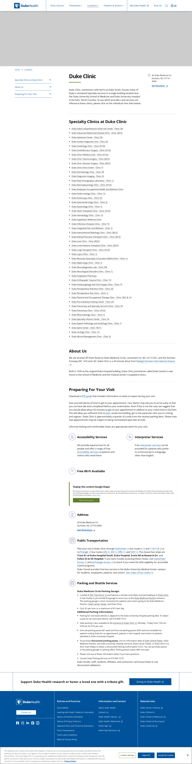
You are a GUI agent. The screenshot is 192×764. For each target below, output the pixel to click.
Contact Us (26, 712)
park (108, 413)
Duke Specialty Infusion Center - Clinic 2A (90, 319)
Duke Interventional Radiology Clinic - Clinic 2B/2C (95, 232)
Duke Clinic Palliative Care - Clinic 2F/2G (90, 154)
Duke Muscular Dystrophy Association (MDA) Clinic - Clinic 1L (100, 258)
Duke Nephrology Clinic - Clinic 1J (87, 262)
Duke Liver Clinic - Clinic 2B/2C (86, 241)
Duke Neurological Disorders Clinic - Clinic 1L (92, 271)
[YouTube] (38, 723)
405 (113, 551)
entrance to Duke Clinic (123, 623)
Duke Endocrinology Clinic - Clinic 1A (88, 193)
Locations (28, 69)
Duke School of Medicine (151, 717)
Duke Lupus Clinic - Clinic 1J (84, 254)
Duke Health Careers (108, 717)
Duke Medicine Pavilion (145, 598)
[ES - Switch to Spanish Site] (174, 5)
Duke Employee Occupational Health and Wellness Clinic (97, 189)
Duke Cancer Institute (150, 707)
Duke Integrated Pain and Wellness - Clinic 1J (92, 228)
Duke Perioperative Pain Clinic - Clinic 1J (90, 293)
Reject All (146, 758)
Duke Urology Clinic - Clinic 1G (86, 332)
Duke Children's (147, 712)
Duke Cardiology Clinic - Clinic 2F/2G (88, 146)
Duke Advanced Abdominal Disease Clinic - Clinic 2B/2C (97, 133)
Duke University (147, 726)
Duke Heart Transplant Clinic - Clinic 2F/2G (91, 210)
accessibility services (88, 451)
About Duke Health (107, 707)
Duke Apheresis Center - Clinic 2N (87, 137)
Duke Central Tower (154, 640)
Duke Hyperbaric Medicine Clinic (86, 219)
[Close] (188, 759)
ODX (133, 551)
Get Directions (158, 86)
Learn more (96, 495)
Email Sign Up (105, 726)
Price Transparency (66, 730)
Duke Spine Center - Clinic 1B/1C (86, 327)
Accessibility (62, 707)
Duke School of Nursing (151, 721)
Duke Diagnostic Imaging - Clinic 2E (88, 176)
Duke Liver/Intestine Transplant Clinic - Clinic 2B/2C (95, 245)
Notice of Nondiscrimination (70, 717)
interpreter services (150, 445)
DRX (120, 551)
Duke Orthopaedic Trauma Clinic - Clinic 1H (91, 280)
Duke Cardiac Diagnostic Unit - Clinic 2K (90, 141)
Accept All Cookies (165, 758)
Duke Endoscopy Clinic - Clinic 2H (87, 198)
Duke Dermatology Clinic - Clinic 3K (88, 172)
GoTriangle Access (101, 562)
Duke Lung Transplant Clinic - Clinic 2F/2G (91, 249)
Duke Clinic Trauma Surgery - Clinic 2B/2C (91, 159)
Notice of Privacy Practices (69, 721)
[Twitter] (33, 723)
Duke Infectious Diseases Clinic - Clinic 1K (90, 224)
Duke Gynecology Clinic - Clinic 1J (87, 206)
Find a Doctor (57, 5)
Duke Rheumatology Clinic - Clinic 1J (88, 314)
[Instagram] (23, 723)
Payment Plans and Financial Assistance (75, 726)
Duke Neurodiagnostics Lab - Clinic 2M (89, 267)
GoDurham (121, 548)
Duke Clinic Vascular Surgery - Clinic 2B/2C (91, 163)
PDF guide (87, 396)
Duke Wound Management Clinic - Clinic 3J (91, 336)
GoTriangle (82, 551)
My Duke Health (138, 5)
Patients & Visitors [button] (113, 5)
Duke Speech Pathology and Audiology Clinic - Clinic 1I (96, 323)
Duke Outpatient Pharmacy (84, 275)
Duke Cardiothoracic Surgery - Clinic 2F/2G (91, 150)
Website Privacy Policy (67, 739)
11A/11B (154, 548)
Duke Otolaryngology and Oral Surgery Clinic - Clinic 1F (97, 284)
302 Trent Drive (97, 595)
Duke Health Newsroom (109, 721)
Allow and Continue (86, 500)
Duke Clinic (163, 595)
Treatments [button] (75, 5)
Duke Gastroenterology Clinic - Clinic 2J (89, 202)
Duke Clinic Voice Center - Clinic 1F (87, 167)
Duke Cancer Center (97, 604)
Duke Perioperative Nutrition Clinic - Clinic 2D (92, 288)
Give (156, 5)
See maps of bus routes (138, 572)
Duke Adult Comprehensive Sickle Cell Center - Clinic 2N (97, 128)
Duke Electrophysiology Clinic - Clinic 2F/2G (92, 185)
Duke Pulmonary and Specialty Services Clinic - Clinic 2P (97, 306)
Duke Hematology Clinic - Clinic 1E (87, 215)
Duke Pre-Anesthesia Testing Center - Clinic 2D (93, 301)
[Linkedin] (28, 723)
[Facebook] (18, 723)
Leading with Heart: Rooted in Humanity (75, 712)
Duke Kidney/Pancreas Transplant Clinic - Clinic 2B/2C (96, 236)
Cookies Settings (127, 758)
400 (105, 551)
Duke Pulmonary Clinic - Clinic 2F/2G (88, 310)
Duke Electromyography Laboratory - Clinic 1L (93, 180)
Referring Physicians (108, 730)
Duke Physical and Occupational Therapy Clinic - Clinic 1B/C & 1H (101, 297)
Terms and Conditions (67, 735)
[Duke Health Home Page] (28, 702)
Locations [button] (92, 5)
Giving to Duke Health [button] (148, 681)
